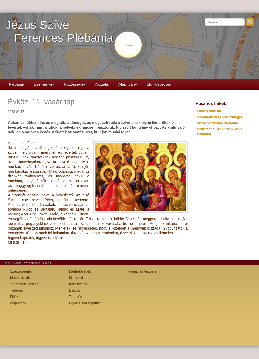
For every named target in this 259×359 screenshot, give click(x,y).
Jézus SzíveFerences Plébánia (59, 31)
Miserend (76, 278)
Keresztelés (78, 284)
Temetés (75, 297)
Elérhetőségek (80, 271)
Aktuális (102, 84)
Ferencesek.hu (209, 111)
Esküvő (74, 290)
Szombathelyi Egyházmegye (220, 117)
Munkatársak (20, 278)
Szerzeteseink (21, 271)
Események (44, 84)
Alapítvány (127, 84)
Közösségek (75, 84)
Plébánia (16, 84)
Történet (16, 290)
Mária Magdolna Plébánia (217, 123)
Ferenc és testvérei (142, 271)
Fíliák (14, 297)
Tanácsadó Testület (24, 284)
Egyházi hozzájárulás (85, 303)
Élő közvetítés (158, 84)
